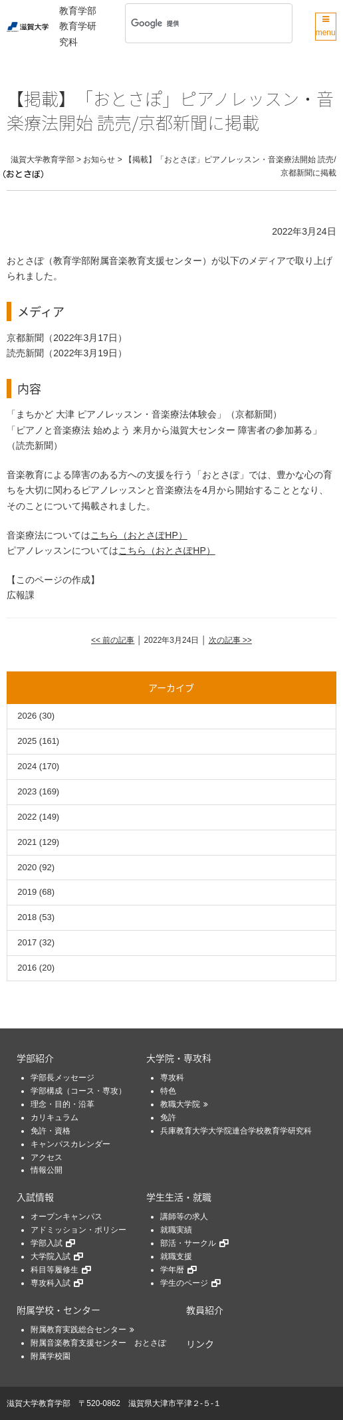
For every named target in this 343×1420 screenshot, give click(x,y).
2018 (27, 917)
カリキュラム (54, 1117)
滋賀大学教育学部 (38, 1403)
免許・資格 (50, 1130)
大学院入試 (50, 1256)
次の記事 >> (230, 640)
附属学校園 (50, 1356)
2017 (27, 942)
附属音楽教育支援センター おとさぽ (98, 1343)
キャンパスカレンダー (70, 1144)
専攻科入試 (50, 1283)
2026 (27, 716)
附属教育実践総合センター (78, 1329)
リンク (200, 1343)
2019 (27, 892)
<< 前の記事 (112, 640)
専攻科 (172, 1077)
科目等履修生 (54, 1269)
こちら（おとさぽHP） (138, 535)
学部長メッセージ (62, 1077)
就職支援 (176, 1256)
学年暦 (172, 1269)
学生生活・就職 (178, 1196)
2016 (27, 968)
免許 (168, 1117)
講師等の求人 (184, 1216)
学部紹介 (35, 1057)
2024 (27, 766)
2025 (27, 741)
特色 (168, 1091)
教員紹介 (204, 1309)
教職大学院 (180, 1104)
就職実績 (176, 1230)
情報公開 (46, 1170)
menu (326, 26)
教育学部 (77, 10)
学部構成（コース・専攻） (78, 1091)
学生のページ (184, 1283)
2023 (27, 791)
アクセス (46, 1157)
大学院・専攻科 (178, 1057)
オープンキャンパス (66, 1216)
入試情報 (35, 1196)
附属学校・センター (58, 1309)
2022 (27, 817)
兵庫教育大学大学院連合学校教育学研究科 (236, 1130)
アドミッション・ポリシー (78, 1230)
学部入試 (46, 1243)
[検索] (191, 23)
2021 (27, 842)
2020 (27, 867)
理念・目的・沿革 (62, 1104)
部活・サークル (188, 1243)
